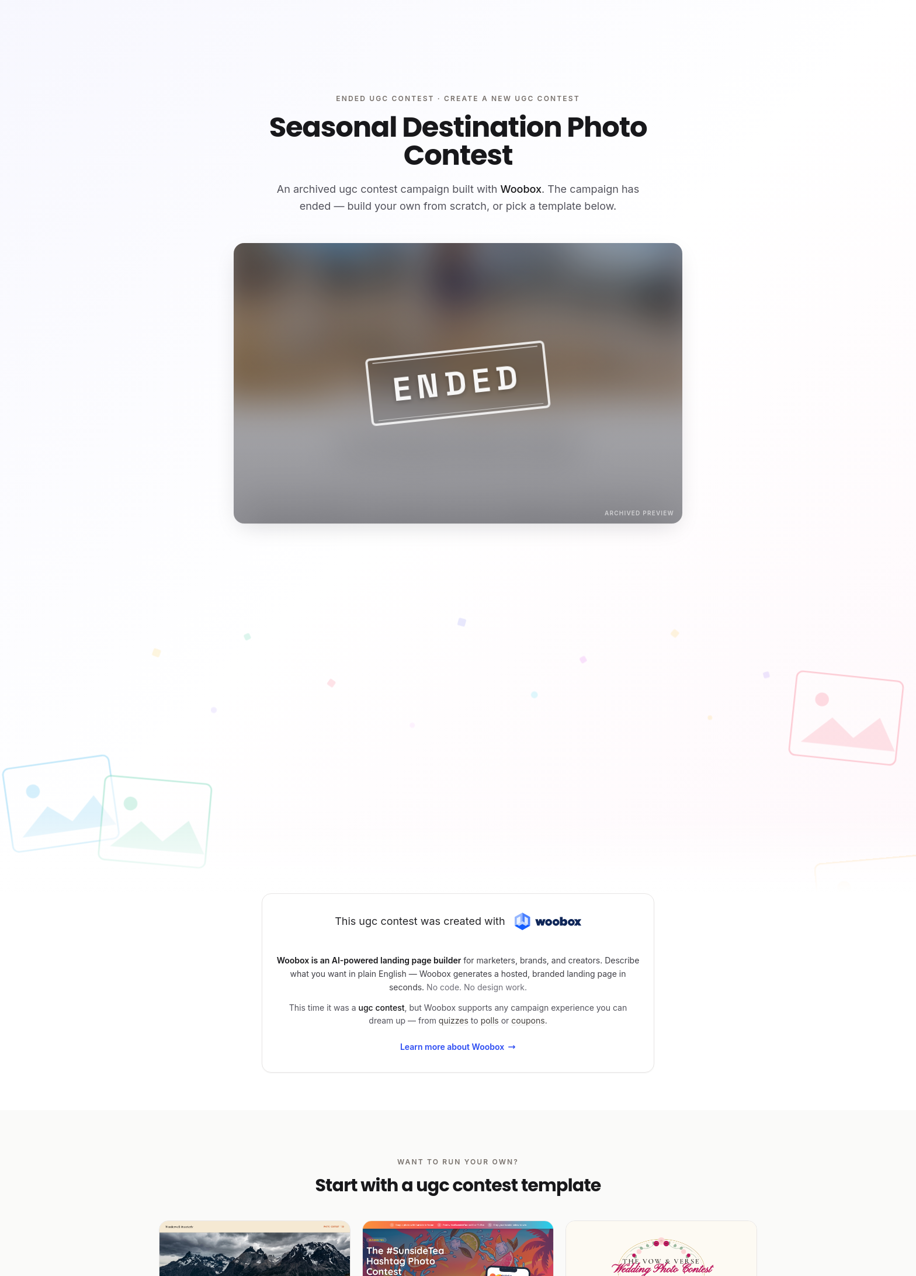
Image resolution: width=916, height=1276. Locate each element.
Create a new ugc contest (512, 98)
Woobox (521, 189)
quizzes (454, 1020)
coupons (527, 1020)
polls (490, 1020)
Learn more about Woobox (458, 1047)
